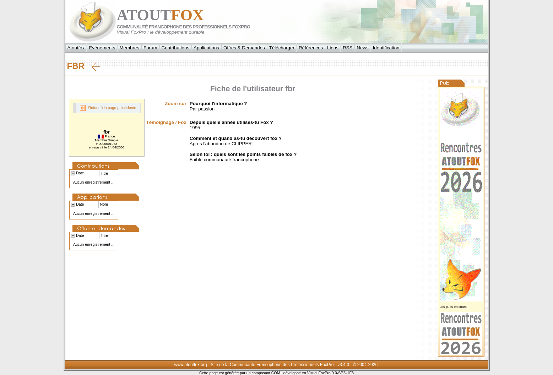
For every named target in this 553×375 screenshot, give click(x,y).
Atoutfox (76, 47)
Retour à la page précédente (108, 108)
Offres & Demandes (244, 47)
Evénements (102, 47)
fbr (83, 66)
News (362, 47)
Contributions (176, 47)
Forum (150, 47)
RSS (347, 47)
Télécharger (281, 47)
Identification (386, 47)
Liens (332, 47)
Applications (206, 47)
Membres (130, 47)
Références (311, 47)
